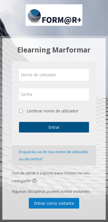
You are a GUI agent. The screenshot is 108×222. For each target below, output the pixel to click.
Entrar (54, 127)
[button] (35, 181)
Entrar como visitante (54, 203)
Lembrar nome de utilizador (52, 111)
